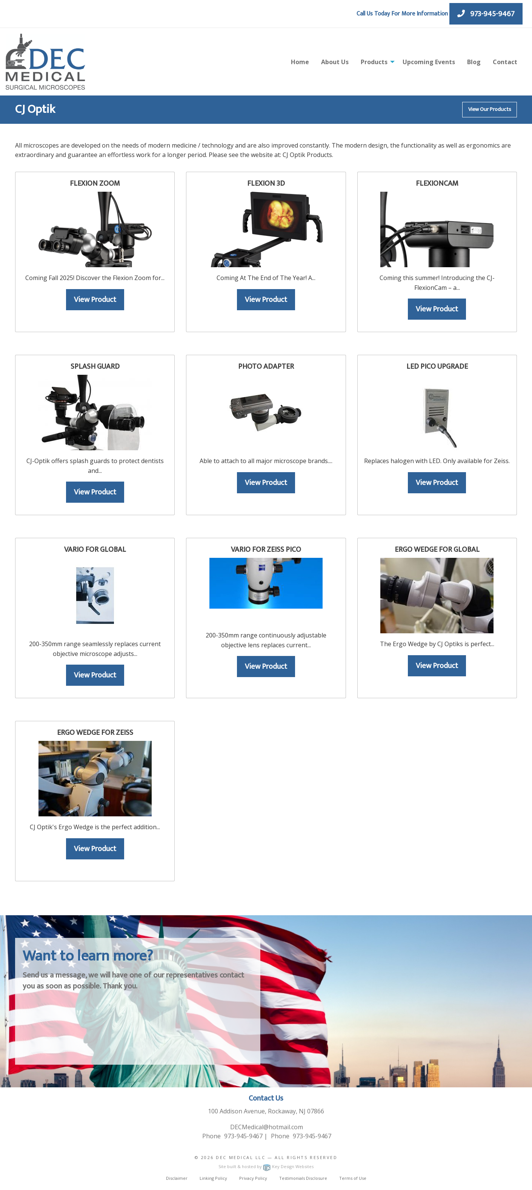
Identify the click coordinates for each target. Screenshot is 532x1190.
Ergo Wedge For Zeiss (95, 732)
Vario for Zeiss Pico (266, 549)
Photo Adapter (266, 366)
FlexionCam (437, 183)
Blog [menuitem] (474, 62)
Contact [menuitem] (505, 62)
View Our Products (489, 109)
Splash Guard (95, 366)
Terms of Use (352, 1178)
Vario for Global (95, 549)
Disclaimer (177, 1178)
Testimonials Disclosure (303, 1178)
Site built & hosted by (266, 1166)
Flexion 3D (266, 183)
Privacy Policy (253, 1178)
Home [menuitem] (300, 62)
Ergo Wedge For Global (437, 549)
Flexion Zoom (95, 183)
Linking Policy (213, 1178)
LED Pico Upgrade (437, 366)
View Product (95, 299)
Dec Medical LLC (240, 1157)
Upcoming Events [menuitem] (429, 62)
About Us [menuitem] (335, 62)
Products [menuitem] (374, 62)
